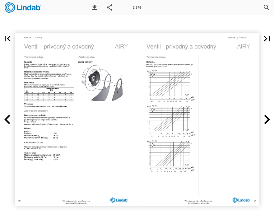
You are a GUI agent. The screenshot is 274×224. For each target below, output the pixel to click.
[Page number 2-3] (137, 7)
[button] (94, 7)
